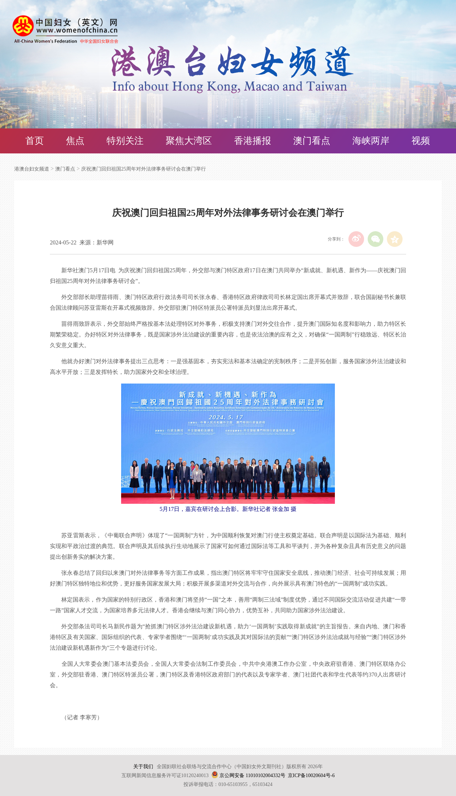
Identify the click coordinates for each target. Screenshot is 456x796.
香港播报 (252, 141)
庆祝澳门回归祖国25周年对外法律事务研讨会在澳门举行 (143, 169)
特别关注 (125, 141)
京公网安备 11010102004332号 (252, 775)
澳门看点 (311, 141)
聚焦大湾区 (189, 141)
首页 (34, 141)
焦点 (75, 141)
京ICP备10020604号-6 (311, 775)
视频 (420, 141)
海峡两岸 (370, 141)
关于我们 (143, 766)
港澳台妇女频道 (31, 169)
